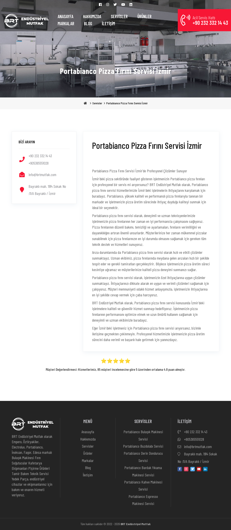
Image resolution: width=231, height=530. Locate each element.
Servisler (97, 103)
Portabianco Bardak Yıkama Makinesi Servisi (143, 471)
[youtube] (199, 469)
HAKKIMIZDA (92, 16)
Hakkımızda (88, 439)
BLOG (88, 23)
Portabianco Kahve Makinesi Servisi (143, 485)
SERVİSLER (119, 16)
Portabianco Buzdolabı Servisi (143, 446)
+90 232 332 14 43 (192, 431)
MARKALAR (66, 23)
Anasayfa (87, 431)
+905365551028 (191, 439)
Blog (88, 467)
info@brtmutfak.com (195, 446)
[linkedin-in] (205, 469)
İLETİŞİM (108, 23)
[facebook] (180, 469)
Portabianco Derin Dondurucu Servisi (143, 457)
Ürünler (88, 453)
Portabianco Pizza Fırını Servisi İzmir (127, 103)
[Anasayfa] (26, 20)
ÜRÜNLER (144, 16)
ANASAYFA (65, 16)
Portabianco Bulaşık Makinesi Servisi (143, 435)
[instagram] (186, 469)
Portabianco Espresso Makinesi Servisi (143, 500)
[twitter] (192, 469)
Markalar (88, 460)
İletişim (88, 474)
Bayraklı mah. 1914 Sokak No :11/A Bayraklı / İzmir (197, 457)
